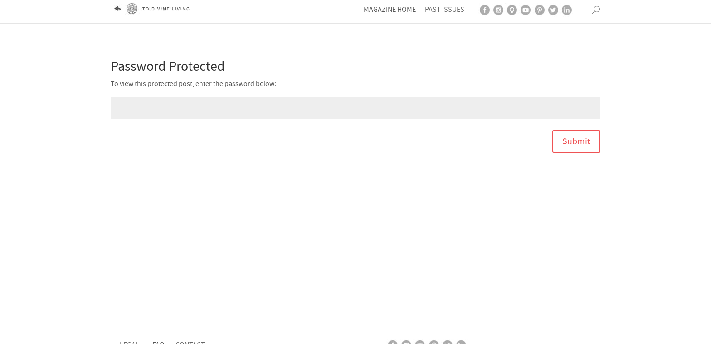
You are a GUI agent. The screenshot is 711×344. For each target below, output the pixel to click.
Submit (576, 136)
